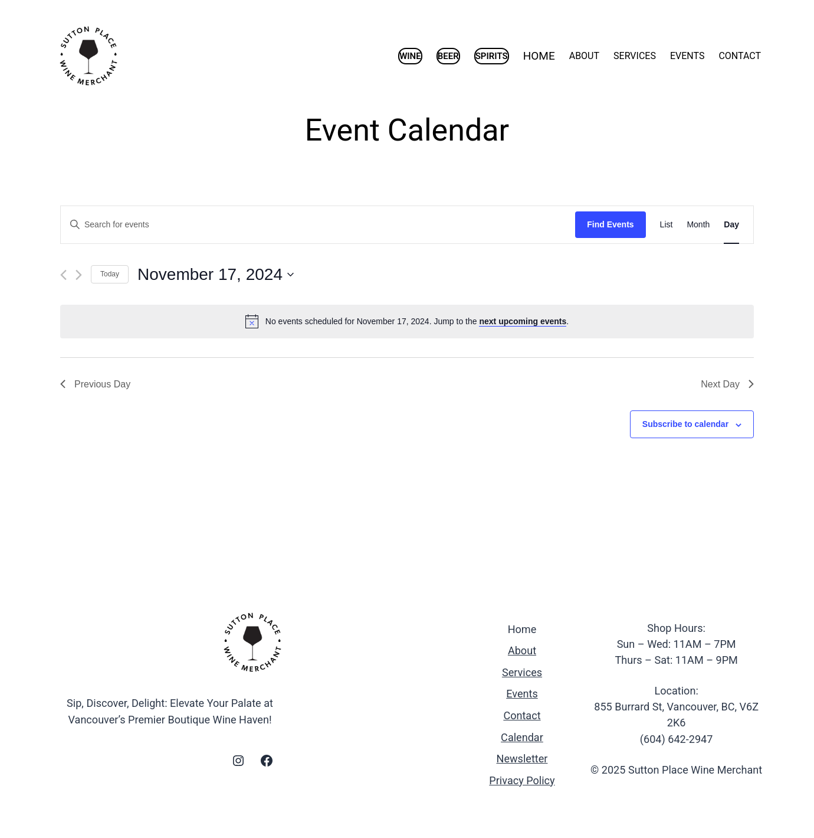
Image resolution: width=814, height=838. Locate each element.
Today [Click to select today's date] (109, 274)
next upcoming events (522, 321)
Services (522, 672)
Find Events (610, 224)
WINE (410, 56)
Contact (521, 715)
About (522, 650)
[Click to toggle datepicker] (215, 274)
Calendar (522, 737)
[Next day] (79, 275)
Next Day (727, 384)
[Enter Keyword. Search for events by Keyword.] (318, 224)
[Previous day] (63, 275)
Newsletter (522, 758)
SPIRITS (491, 56)
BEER (448, 56)
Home (522, 629)
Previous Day (95, 384)
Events (522, 693)
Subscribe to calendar (685, 424)
